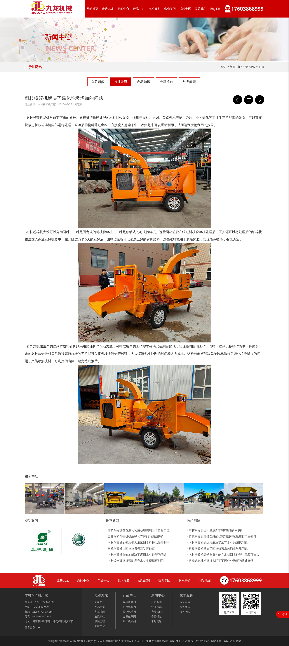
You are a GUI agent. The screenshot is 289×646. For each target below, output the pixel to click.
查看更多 (30, 627)
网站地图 (205, 580)
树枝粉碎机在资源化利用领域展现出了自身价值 (139, 530)
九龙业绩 (100, 611)
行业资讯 (120, 81)
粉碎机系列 (129, 602)
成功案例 (170, 9)
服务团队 (185, 607)
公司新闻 (98, 81)
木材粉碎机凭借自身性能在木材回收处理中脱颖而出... (224, 555)
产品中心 (139, 9)
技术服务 (154, 9)
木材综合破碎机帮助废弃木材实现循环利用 (136, 561)
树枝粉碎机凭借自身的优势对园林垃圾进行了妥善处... (224, 536)
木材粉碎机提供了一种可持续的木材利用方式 (237, 99)
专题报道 (166, 81)
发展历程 (100, 621)
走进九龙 (108, 9)
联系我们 (201, 9)
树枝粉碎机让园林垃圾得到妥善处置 (131, 548)
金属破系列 (129, 616)
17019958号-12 (188, 640)
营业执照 (205, 640)
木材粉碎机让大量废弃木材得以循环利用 (215, 530)
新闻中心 (123, 9)
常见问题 (189, 81)
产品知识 (143, 81)
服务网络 (185, 611)
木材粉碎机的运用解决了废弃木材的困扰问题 (218, 542)
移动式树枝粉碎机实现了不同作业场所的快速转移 (221, 561)
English (215, 9)
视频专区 (185, 9)
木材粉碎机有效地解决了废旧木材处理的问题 (137, 555)
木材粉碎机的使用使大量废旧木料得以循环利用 (139, 542)
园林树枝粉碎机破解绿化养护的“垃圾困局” (135, 536)
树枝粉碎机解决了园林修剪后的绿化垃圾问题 (218, 548)
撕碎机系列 (129, 611)
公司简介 (100, 602)
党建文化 (100, 626)
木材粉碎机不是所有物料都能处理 (259, 99)
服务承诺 (185, 602)
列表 (248, 99)
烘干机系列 (129, 621)
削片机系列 (129, 607)
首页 (223, 66)
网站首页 (92, 9)
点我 (284, 614)
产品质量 (100, 607)
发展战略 (100, 616)
